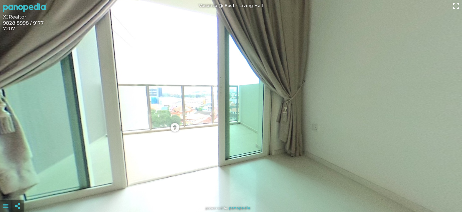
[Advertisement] (231, 191)
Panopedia (239, 208)
